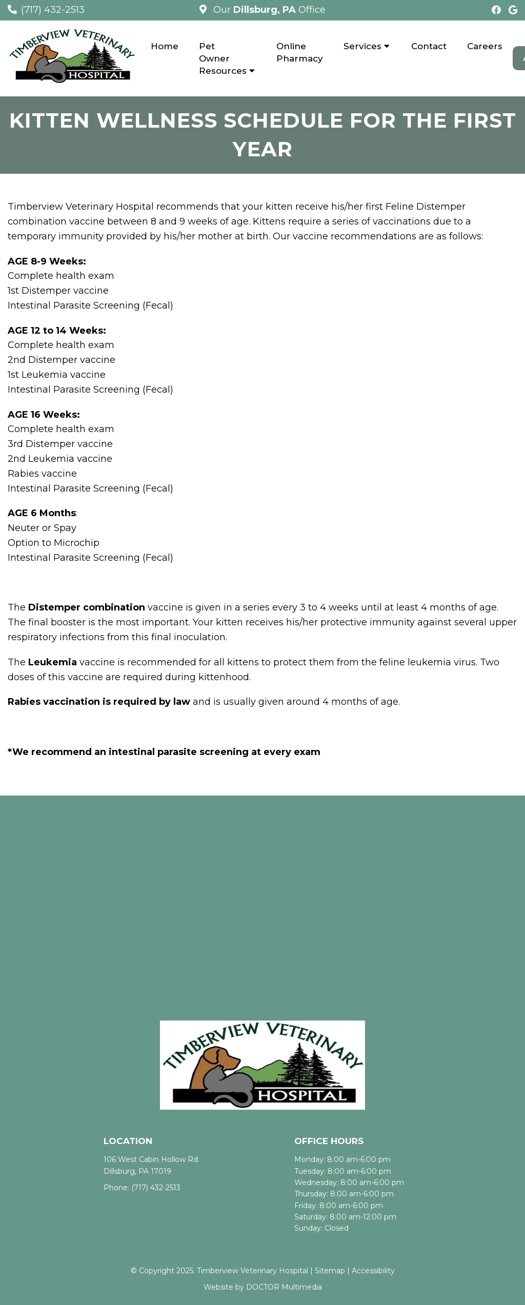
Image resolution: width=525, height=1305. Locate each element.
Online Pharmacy (299, 52)
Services (362, 46)
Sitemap (330, 1271)
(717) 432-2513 (53, 9)
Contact (429, 46)
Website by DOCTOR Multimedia (263, 1287)
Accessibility (373, 1271)
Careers (484, 46)
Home (164, 46)
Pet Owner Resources (223, 58)
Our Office (268, 9)
